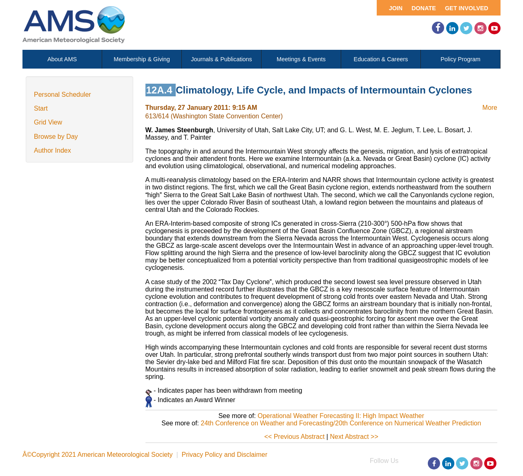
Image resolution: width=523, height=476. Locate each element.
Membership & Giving (142, 59)
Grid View (48, 122)
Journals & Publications (221, 59)
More (490, 107)
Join (396, 8)
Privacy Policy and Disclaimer (224, 454)
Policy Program (460, 59)
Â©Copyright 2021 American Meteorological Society (97, 454)
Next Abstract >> (354, 436)
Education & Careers (381, 59)
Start (41, 108)
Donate (423, 8)
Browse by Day (56, 136)
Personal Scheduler (62, 94)
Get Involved (466, 8)
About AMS (62, 59)
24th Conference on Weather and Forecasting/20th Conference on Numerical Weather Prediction (341, 423)
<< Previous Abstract (294, 436)
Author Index (52, 150)
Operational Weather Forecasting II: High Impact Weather (340, 415)
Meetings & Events (301, 59)
